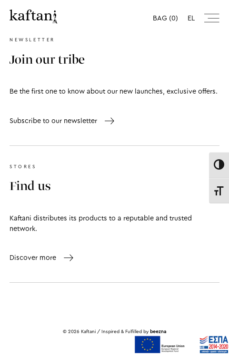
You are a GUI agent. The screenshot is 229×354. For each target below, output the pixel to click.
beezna (158, 331)
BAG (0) (165, 18)
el (191, 18)
